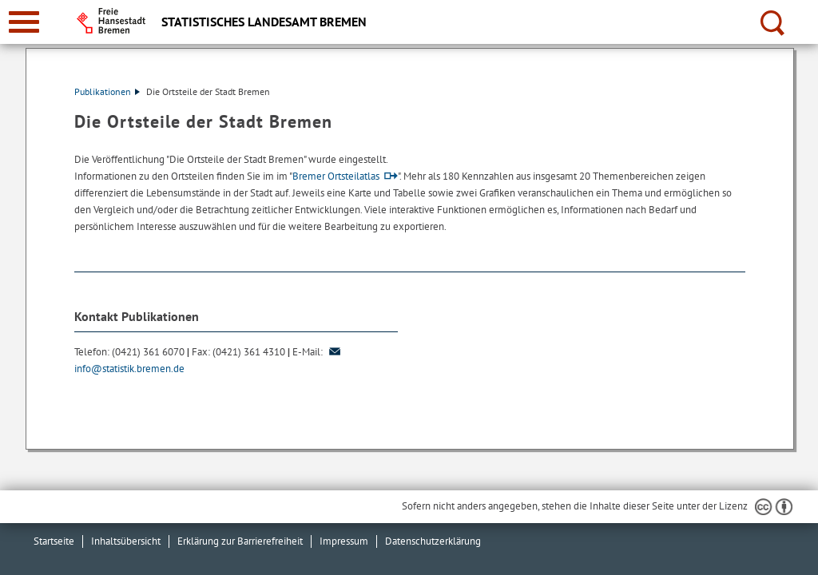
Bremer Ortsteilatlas (335, 176)
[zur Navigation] (24, 22)
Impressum (344, 541)
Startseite (54, 541)
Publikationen (107, 91)
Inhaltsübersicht (126, 541)
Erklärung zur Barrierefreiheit (240, 541)
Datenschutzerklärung (433, 541)
